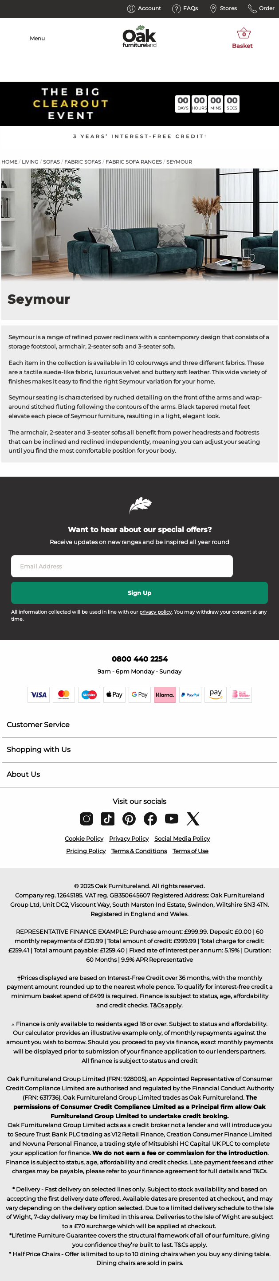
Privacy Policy (129, 838)
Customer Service (38, 725)
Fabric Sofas (82, 162)
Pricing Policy (86, 850)
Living (30, 162)
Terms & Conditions (139, 850)
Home (9, 162)
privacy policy (155, 612)
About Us (23, 774)
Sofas (51, 162)
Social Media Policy (182, 838)
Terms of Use (190, 850)
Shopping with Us (39, 749)
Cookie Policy (84, 838)
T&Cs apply (165, 1005)
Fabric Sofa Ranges (134, 162)
